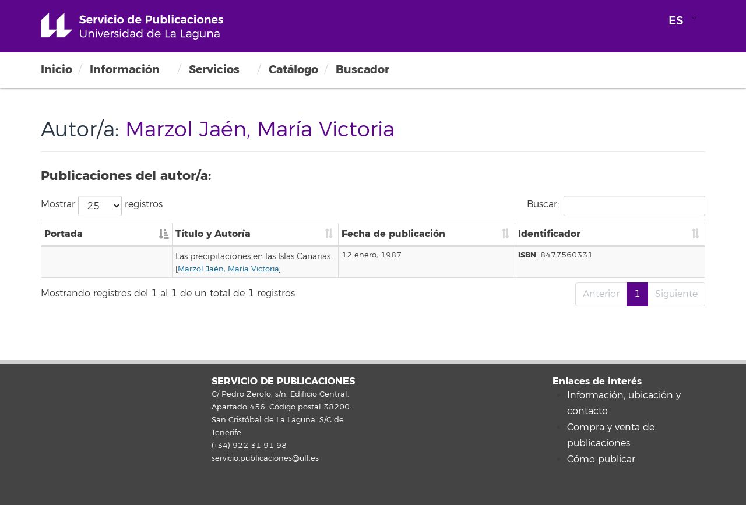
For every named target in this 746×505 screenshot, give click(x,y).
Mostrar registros (102, 206)
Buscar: (616, 206)
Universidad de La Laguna (132, 26)
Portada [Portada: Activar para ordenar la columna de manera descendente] (63, 234)
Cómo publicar (601, 459)
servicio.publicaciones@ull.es (265, 458)
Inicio (56, 69)
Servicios (214, 69)
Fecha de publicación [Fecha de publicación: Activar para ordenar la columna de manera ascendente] (517, 234)
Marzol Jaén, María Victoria (157, 269)
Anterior (601, 294)
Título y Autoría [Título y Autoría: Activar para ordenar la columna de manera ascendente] (142, 234)
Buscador (362, 69)
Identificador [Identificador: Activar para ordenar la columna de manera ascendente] (617, 234)
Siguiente (676, 294)
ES (676, 20)
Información (125, 69)
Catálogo (293, 69)
